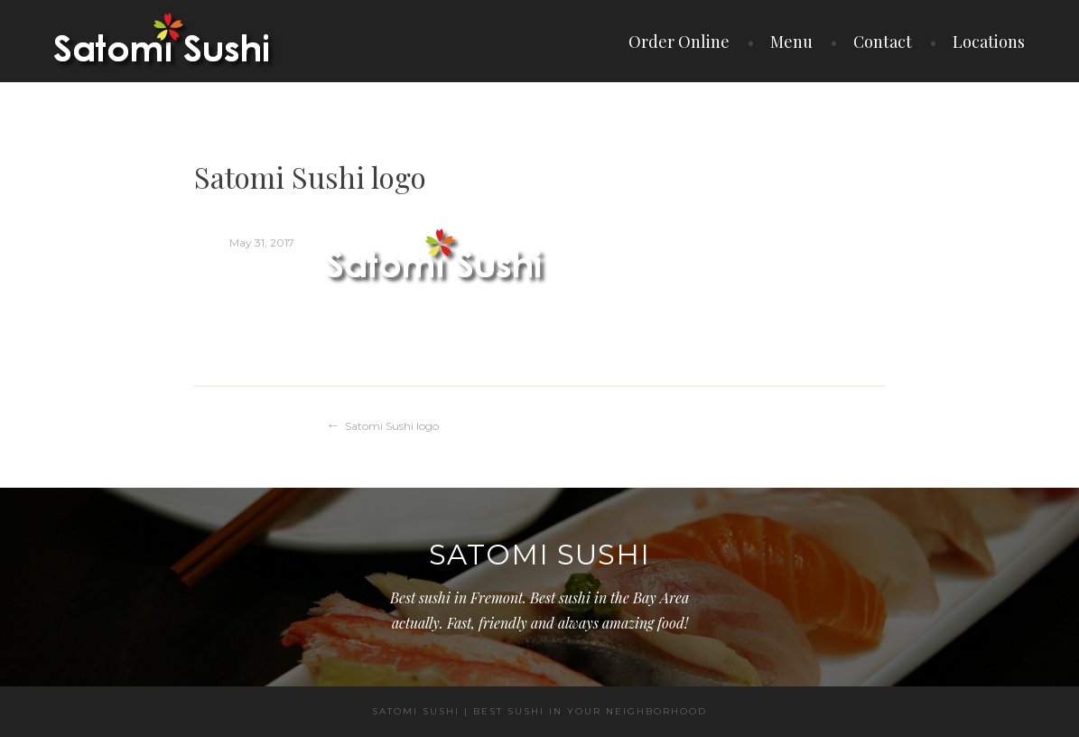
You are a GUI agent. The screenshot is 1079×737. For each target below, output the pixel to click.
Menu (791, 41)
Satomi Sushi (539, 554)
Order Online (679, 41)
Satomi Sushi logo (392, 426)
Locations (989, 41)
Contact (882, 41)
